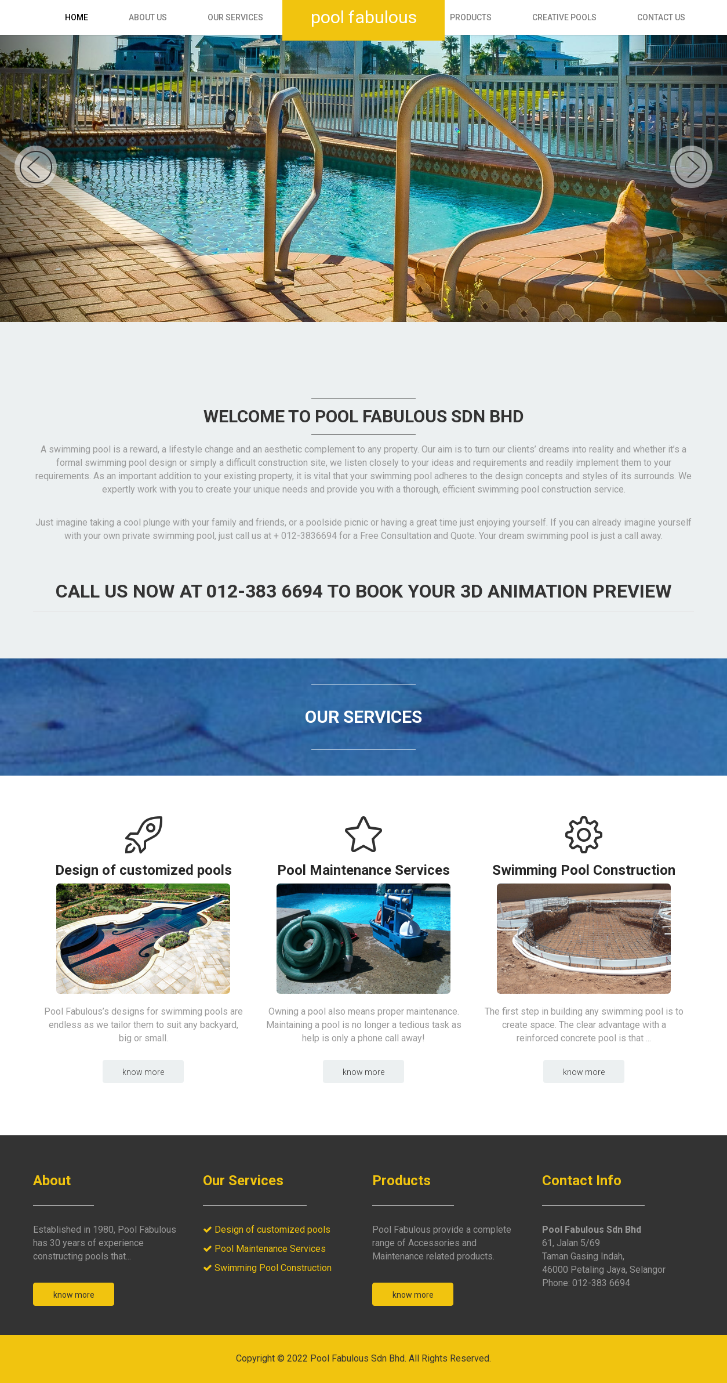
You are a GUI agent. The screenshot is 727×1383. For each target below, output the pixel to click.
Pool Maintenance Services (363, 870)
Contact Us (661, 17)
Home (76, 17)
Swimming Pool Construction (583, 870)
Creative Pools (564, 17)
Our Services (235, 17)
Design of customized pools (143, 870)
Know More (73, 1294)
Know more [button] (143, 1072)
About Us (148, 17)
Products (471, 17)
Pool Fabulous (364, 17)
